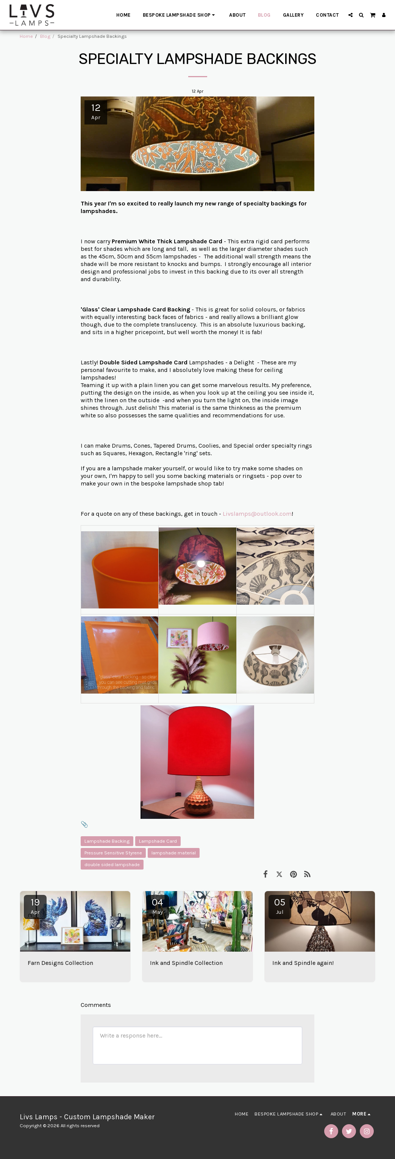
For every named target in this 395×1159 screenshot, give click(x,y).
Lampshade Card (158, 841)
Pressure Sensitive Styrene (113, 853)
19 (35, 905)
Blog (45, 36)
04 (157, 905)
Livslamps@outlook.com (257, 513)
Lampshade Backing (107, 841)
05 (280, 905)
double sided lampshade (112, 864)
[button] (350, 14)
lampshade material (173, 853)
